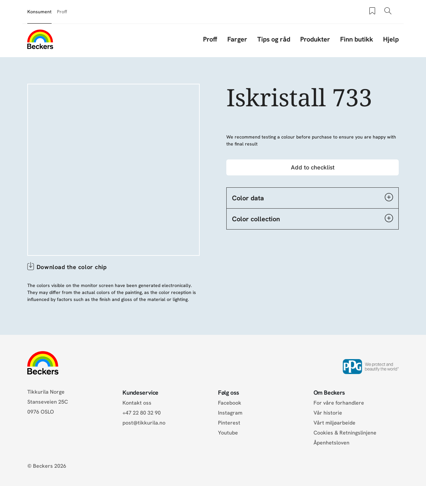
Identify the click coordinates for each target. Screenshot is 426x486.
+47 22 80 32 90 (141, 412)
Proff (62, 12)
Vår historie (328, 412)
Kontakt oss (136, 402)
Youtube (228, 432)
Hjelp (391, 39)
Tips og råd (273, 39)
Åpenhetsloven (331, 442)
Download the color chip (71, 267)
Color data (312, 197)
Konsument (39, 12)
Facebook (229, 402)
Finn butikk (356, 39)
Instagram (230, 412)
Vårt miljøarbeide (334, 422)
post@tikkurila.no (143, 422)
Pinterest (229, 422)
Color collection (312, 218)
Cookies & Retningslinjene (345, 432)
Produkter (315, 39)
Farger (237, 39)
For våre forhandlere (339, 402)
